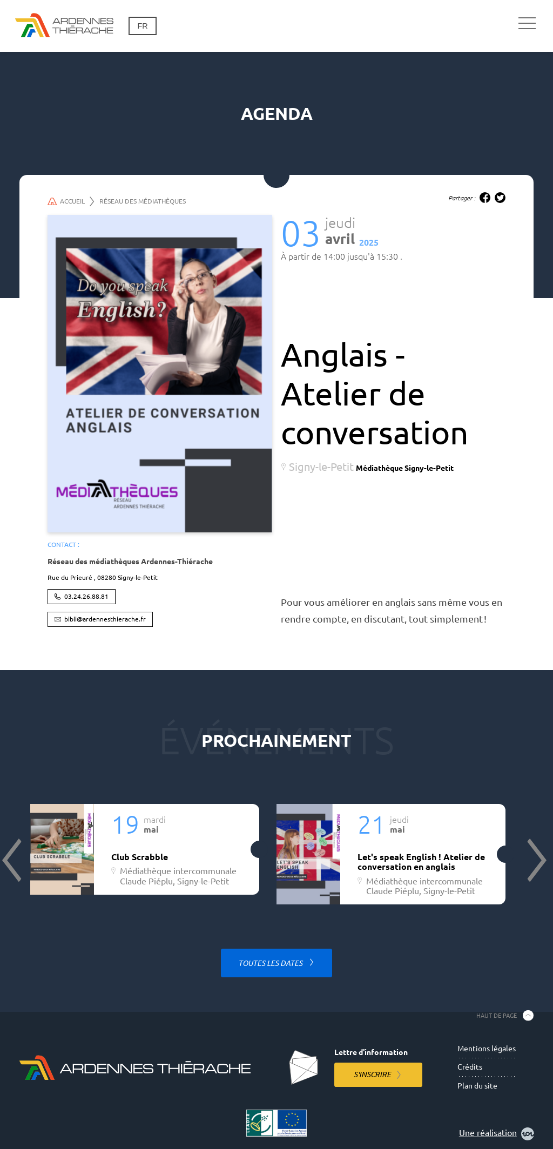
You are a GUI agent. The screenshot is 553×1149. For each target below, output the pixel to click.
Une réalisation (496, 1133)
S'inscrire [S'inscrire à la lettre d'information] (372, 1074)
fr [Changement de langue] (142, 26)
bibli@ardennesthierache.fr (105, 619)
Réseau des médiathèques (142, 201)
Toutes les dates (271, 963)
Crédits (469, 1067)
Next (536, 860)
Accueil (71, 201)
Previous (13, 860)
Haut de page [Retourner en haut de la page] (496, 1015)
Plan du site (477, 1086)
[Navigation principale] (527, 24)
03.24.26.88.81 (86, 596)
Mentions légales (486, 1048)
